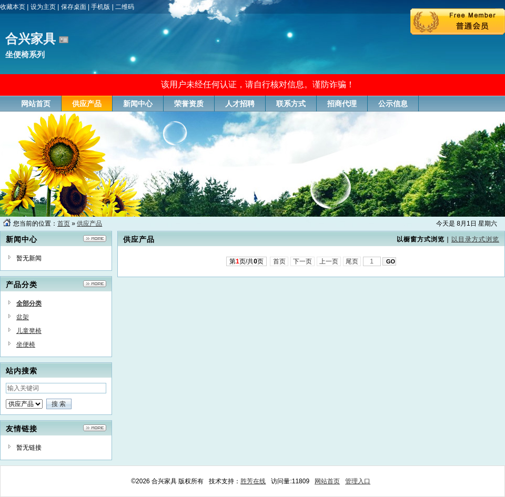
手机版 (100, 7)
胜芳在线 (253, 481)
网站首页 (327, 481)
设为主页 (43, 7)
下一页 (302, 261)
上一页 (329, 261)
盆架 (22, 317)
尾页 (352, 261)
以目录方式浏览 (475, 239)
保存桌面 (73, 7)
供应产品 (89, 223)
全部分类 (29, 303)
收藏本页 (12, 7)
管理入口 (357, 481)
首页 (63, 223)
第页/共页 (246, 261)
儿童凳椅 (29, 330)
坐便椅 (25, 344)
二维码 (124, 7)
